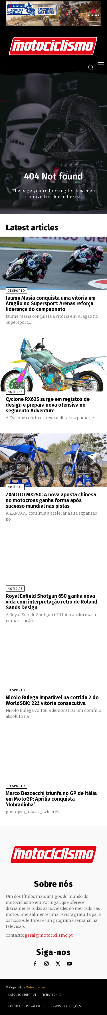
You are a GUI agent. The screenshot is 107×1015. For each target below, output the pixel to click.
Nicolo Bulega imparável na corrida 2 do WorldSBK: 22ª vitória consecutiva (52, 700)
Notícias (15, 392)
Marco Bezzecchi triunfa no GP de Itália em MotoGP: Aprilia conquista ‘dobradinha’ (51, 799)
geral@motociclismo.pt (49, 935)
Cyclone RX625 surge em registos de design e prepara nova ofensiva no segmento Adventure (48, 405)
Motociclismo (35, 987)
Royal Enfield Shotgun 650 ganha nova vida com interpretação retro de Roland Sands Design (51, 602)
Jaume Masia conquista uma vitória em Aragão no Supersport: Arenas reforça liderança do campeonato (51, 304)
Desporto (16, 291)
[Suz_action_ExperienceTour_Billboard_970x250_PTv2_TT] (53, 24)
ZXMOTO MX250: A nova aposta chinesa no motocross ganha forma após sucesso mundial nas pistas (51, 500)
